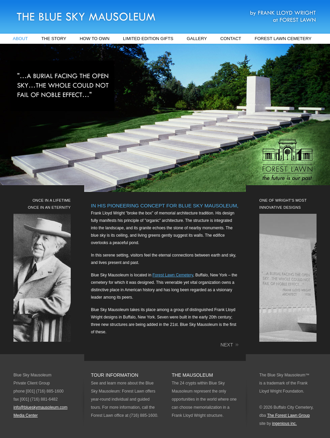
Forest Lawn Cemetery (283, 38)
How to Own (94, 38)
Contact (230, 38)
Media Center (25, 415)
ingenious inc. (284, 423)
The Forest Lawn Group (288, 415)
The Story (53, 38)
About (20, 38)
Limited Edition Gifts (148, 38)
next (227, 344)
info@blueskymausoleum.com (40, 407)
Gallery (197, 38)
